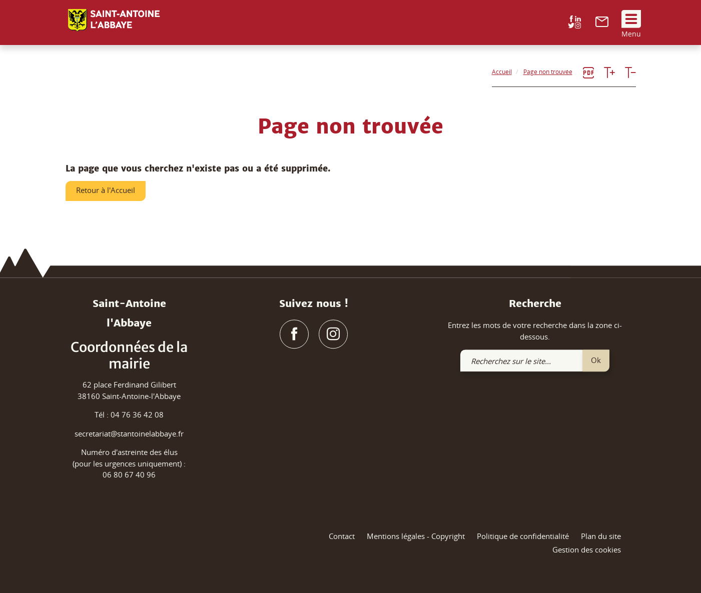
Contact (342, 536)
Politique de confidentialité (523, 536)
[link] (601, 24)
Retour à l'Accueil (105, 190)
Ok (596, 360)
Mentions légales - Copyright (416, 536)
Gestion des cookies (586, 550)
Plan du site (601, 536)
